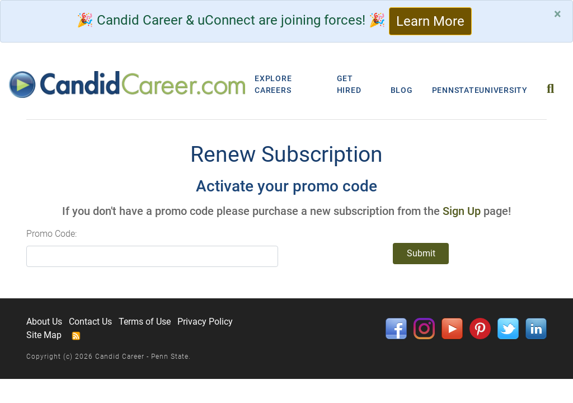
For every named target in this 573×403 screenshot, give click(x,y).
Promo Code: (51, 233)
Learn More (430, 21)
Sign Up (462, 211)
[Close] (557, 14)
